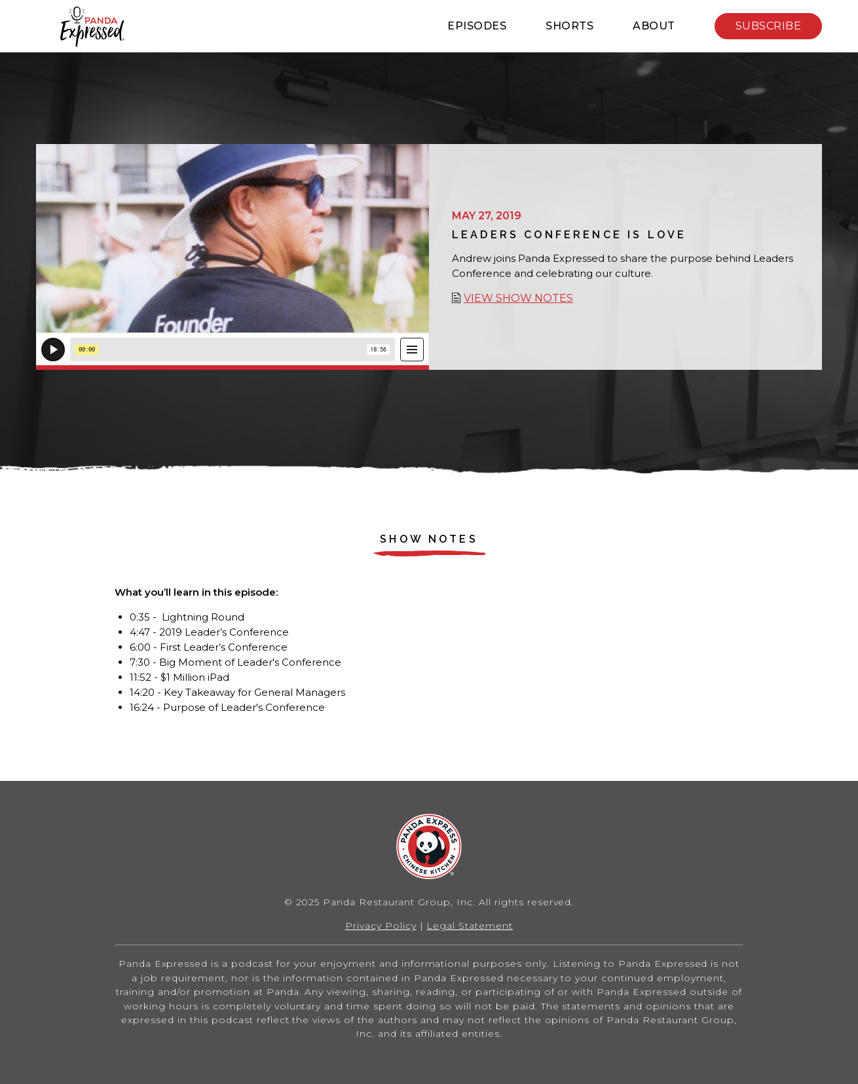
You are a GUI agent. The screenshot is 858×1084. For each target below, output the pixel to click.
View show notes (518, 298)
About (654, 26)
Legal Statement (469, 925)
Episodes (476, 26)
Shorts (569, 26)
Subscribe (769, 26)
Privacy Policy (381, 925)
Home (92, 27)
